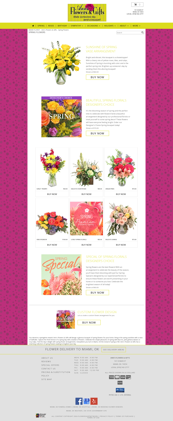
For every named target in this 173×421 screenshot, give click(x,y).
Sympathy (77, 26)
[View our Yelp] (94, 404)
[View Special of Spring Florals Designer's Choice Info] (63, 275)
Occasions (94, 26)
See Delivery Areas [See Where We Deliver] (113, 349)
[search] (142, 32)
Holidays (110, 26)
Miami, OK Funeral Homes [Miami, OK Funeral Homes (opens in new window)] (60, 407)
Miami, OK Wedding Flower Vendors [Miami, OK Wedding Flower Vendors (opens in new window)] (107, 407)
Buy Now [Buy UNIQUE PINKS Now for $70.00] (121, 194)
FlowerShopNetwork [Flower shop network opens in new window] (88, 416)
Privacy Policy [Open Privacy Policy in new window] (107, 416)
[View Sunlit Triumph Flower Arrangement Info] (52, 168)
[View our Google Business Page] (86, 404)
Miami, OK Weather (74, 411)
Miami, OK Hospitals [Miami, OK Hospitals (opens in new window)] (81, 407)
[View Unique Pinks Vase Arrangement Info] (120, 168)
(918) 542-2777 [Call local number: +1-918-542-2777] (137, 14)
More (137, 26)
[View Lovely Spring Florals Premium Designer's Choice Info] (86, 218)
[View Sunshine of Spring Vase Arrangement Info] (63, 62)
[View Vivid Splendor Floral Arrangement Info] (52, 218)
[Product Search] (128, 32)
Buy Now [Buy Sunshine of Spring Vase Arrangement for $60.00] (97, 77)
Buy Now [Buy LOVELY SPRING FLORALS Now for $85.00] (86, 244)
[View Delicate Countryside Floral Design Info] (86, 168)
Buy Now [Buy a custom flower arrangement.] (89, 322)
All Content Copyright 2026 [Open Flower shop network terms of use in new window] (65, 416)
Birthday (62, 26)
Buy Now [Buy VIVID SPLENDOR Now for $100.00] (52, 244)
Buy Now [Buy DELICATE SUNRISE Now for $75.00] (121, 244)
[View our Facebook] (79, 404)
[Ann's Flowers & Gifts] (87, 12)
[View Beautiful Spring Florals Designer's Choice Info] (63, 117)
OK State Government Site (95, 411)
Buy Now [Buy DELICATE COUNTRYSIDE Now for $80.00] (86, 194)
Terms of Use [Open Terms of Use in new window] (93, 418)
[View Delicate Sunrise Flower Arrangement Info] (120, 218)
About (124, 26)
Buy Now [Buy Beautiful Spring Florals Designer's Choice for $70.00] (97, 133)
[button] (137, 4)
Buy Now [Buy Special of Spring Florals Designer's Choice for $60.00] (97, 292)
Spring (41, 26)
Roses (51, 26)
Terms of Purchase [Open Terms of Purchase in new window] (125, 416)
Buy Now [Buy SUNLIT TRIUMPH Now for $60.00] (52, 194)
